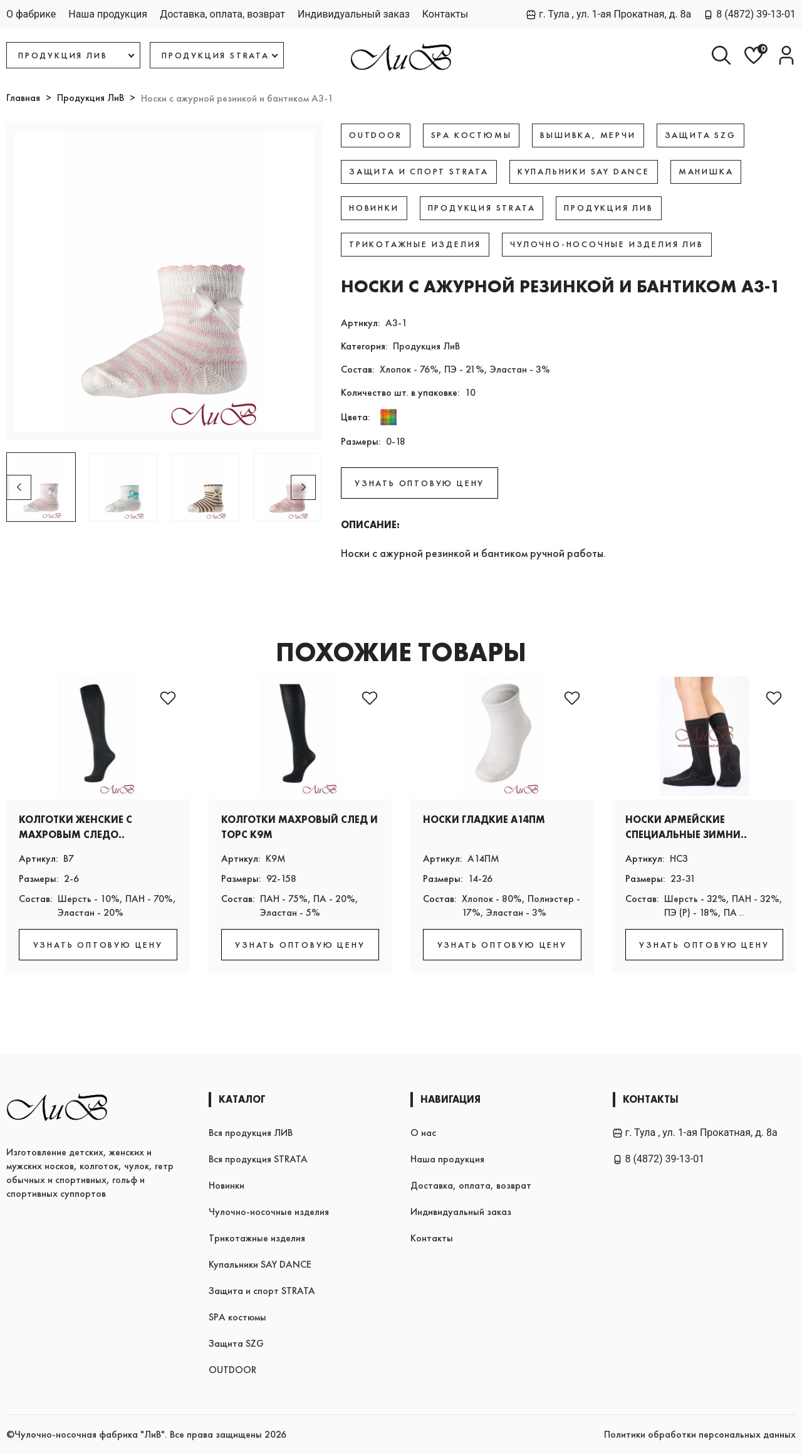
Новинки (226, 1185)
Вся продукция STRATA (258, 1158)
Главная (23, 97)
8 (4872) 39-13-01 (750, 14)
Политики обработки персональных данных (700, 1434)
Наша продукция (107, 14)
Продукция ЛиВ (90, 97)
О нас (423, 1132)
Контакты (445, 14)
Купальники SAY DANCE (260, 1264)
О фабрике (31, 14)
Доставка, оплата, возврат (222, 14)
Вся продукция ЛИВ (251, 1132)
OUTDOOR (232, 1369)
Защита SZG (236, 1343)
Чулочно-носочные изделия (269, 1211)
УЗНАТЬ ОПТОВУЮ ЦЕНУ (419, 483)
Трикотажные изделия (257, 1237)
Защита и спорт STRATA (262, 1290)
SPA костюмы (237, 1317)
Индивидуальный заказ (354, 14)
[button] (303, 487)
